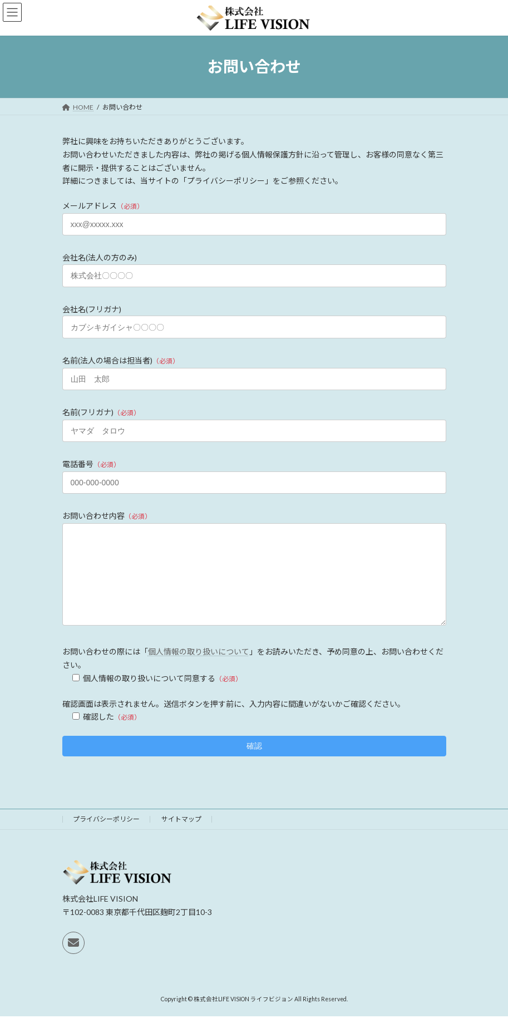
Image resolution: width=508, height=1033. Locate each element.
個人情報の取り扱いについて (198, 668)
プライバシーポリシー (106, 836)
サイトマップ (181, 836)
